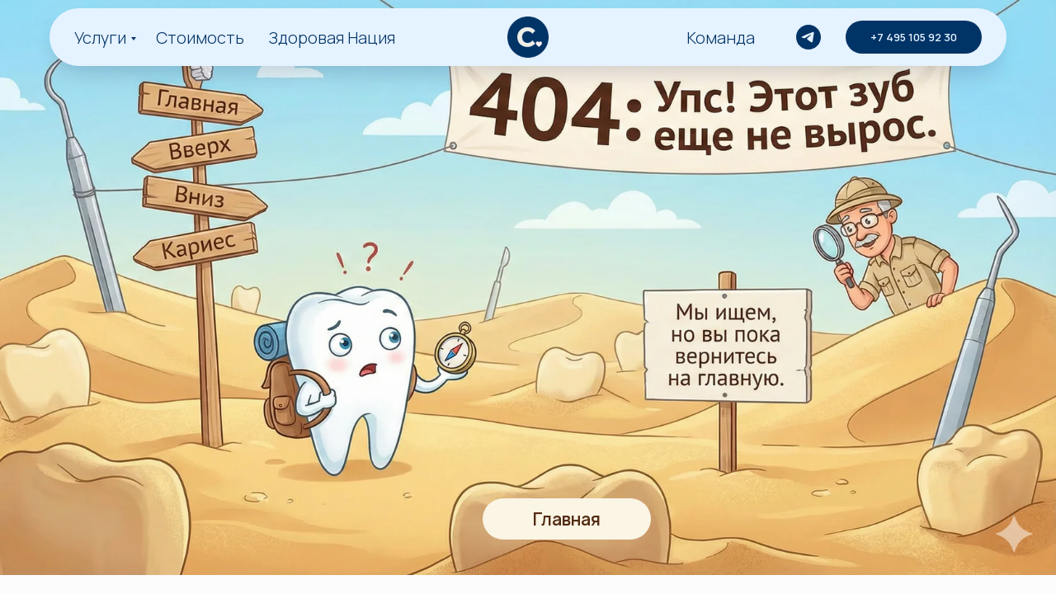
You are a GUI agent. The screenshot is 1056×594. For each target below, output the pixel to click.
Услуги (100, 37)
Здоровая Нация (332, 37)
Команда (720, 37)
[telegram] (808, 37)
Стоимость (200, 37)
